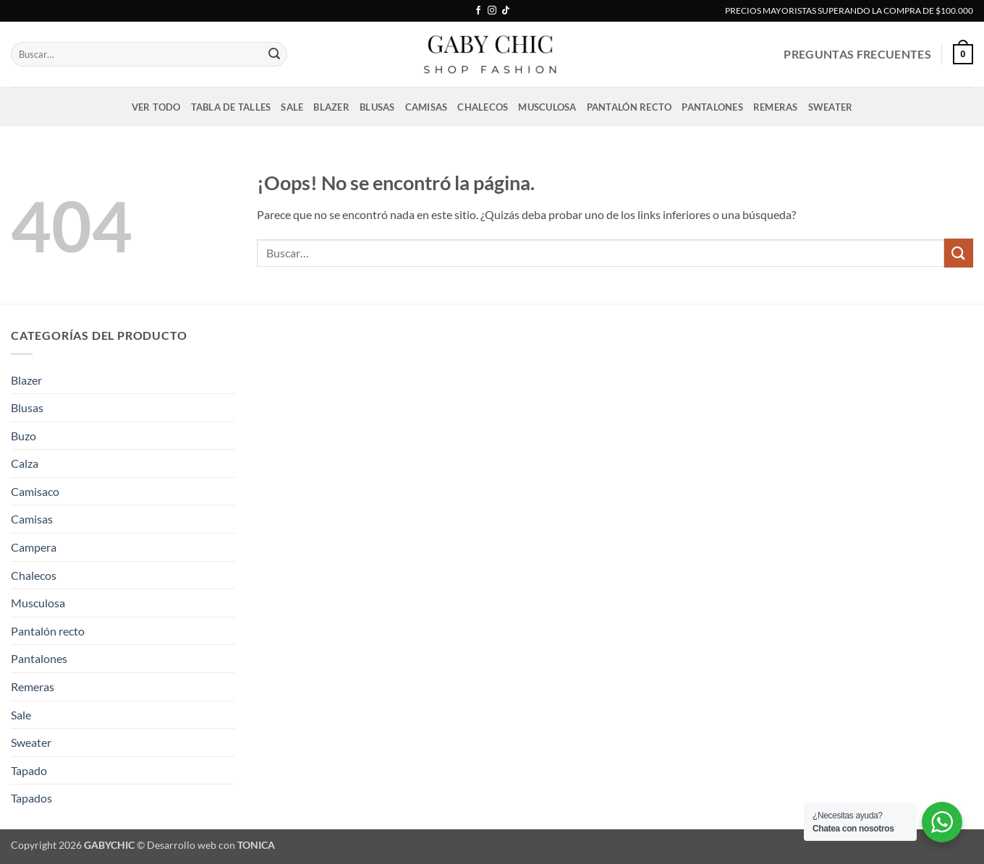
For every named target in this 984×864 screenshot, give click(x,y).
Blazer (331, 107)
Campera (33, 547)
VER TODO (156, 107)
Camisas (426, 107)
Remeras (775, 107)
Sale (292, 107)
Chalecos (482, 107)
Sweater (830, 107)
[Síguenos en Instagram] (492, 11)
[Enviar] (274, 54)
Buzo (23, 435)
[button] (963, 54)
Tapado (29, 770)
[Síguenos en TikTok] (505, 11)
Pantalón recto (629, 107)
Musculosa (547, 107)
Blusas (377, 107)
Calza (24, 463)
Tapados (31, 798)
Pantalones (712, 107)
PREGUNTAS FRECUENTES (857, 54)
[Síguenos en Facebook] (478, 11)
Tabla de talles (231, 107)
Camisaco (35, 491)
